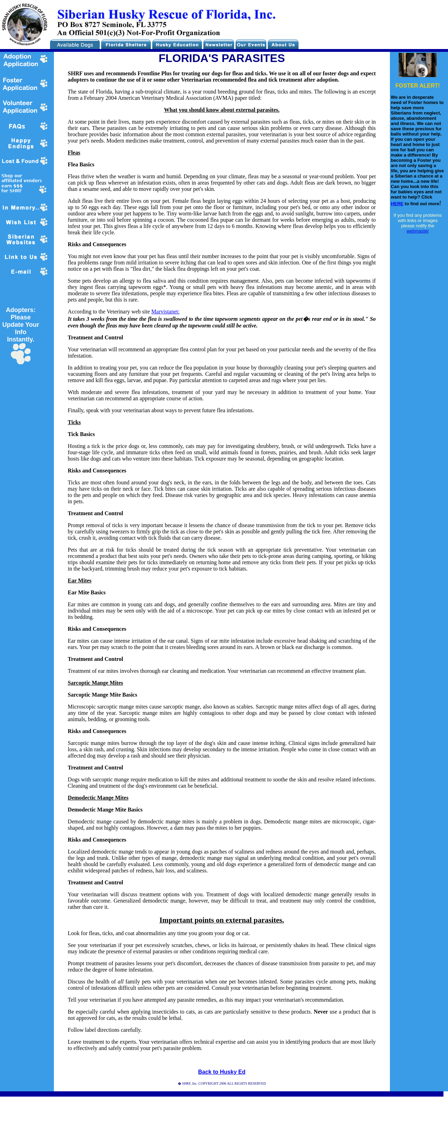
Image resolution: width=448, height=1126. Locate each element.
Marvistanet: (165, 312)
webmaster (418, 231)
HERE (397, 203)
